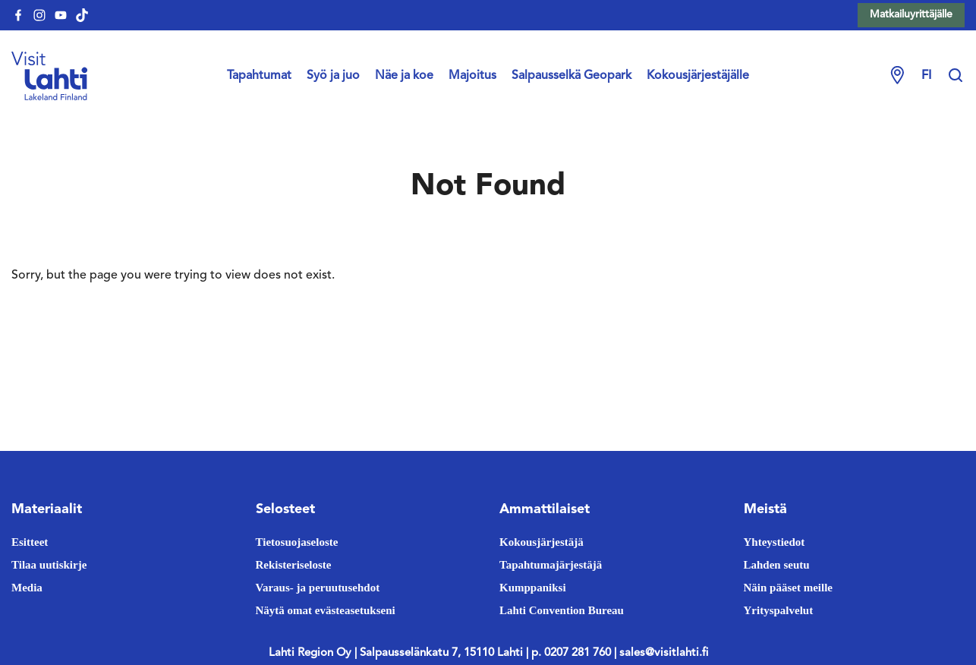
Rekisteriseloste (294, 565)
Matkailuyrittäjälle (911, 14)
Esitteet (29, 542)
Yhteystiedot (774, 542)
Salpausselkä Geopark (571, 76)
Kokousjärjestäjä (541, 542)
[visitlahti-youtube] (61, 15)
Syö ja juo (333, 76)
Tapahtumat (259, 76)
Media (27, 587)
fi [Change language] (926, 76)
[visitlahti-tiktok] (82, 15)
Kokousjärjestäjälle (698, 76)
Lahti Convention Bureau (561, 610)
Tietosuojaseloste (297, 542)
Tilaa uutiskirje (49, 565)
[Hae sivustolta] (955, 76)
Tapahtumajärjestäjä (550, 565)
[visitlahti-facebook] (18, 15)
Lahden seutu (777, 565)
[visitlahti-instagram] (39, 15)
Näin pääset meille (788, 587)
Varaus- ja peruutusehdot (318, 587)
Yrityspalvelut (779, 610)
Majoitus (472, 76)
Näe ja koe (404, 76)
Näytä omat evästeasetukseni (325, 610)
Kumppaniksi (532, 587)
